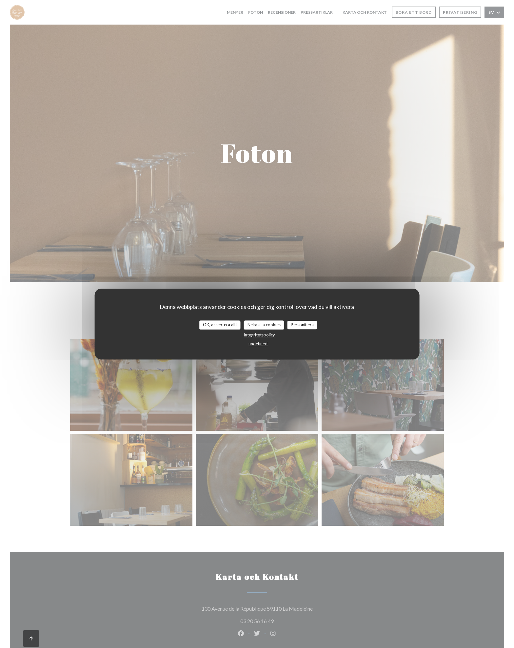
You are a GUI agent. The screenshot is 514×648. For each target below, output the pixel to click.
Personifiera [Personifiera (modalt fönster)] (302, 324)
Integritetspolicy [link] (259, 334)
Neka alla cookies (264, 324)
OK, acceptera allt (220, 324)
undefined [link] (257, 343)
